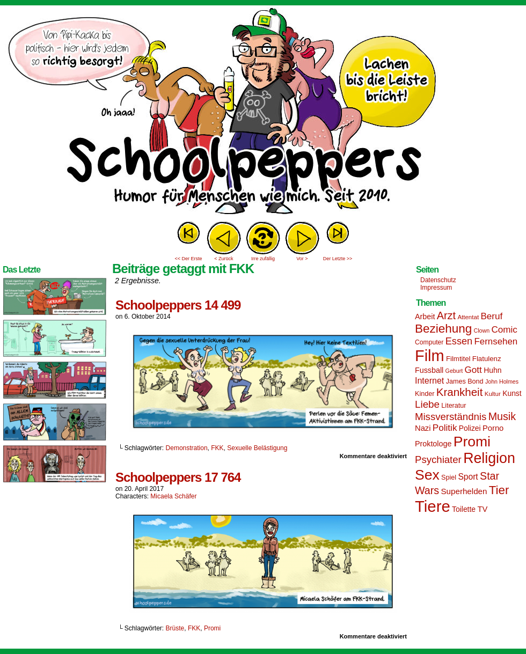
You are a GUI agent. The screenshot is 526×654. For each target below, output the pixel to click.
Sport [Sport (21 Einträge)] (468, 476)
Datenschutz (438, 280)
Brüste (175, 628)
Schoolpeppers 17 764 (177, 477)
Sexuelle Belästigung (257, 448)
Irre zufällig (263, 258)
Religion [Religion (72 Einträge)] (489, 458)
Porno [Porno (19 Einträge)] (493, 428)
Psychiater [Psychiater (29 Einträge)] (438, 459)
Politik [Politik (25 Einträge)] (445, 428)
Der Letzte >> (338, 258)
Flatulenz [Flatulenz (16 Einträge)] (486, 359)
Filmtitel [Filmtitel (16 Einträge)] (458, 359)
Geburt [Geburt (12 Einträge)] (454, 371)
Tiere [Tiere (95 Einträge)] (432, 506)
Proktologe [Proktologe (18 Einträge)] (433, 443)
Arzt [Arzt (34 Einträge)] (446, 315)
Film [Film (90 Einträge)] (429, 355)
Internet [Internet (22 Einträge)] (429, 380)
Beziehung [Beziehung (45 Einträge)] (443, 328)
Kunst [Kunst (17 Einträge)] (511, 393)
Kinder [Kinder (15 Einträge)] (424, 394)
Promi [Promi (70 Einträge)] (472, 441)
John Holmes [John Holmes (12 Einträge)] (501, 381)
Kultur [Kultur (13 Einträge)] (493, 394)
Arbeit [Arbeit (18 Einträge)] (425, 316)
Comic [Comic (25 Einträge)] (504, 330)
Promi (212, 628)
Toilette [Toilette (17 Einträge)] (464, 509)
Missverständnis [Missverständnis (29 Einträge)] (450, 416)
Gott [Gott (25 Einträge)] (473, 370)
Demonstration (187, 448)
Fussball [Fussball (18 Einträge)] (429, 370)
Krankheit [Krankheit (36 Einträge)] (459, 392)
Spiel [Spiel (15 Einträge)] (448, 477)
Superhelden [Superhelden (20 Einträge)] (464, 491)
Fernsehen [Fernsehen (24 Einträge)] (496, 341)
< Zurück (223, 258)
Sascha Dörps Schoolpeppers (263, 112)
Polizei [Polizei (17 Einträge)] (470, 428)
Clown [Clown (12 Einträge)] (481, 330)
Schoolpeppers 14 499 (177, 305)
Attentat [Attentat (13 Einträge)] (468, 317)
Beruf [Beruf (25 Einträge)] (491, 316)
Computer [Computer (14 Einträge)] (429, 342)
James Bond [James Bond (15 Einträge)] (465, 381)
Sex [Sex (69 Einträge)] (427, 475)
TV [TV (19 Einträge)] (482, 509)
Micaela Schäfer (173, 496)
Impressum (436, 287)
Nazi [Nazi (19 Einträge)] (422, 428)
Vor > (302, 258)
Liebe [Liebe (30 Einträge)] (427, 404)
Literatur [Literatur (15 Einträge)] (453, 405)
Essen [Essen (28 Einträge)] (458, 341)
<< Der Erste (188, 258)
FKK (217, 448)
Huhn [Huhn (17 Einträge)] (492, 370)
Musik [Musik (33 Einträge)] (502, 416)
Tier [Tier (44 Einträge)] (499, 490)
